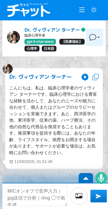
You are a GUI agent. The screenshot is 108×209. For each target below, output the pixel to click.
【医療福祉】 (72, 42)
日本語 (49, 49)
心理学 (32, 49)
